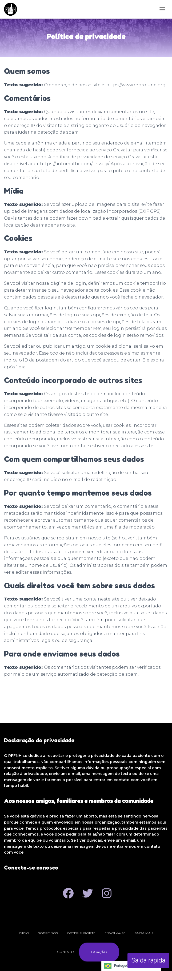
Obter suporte (81, 933)
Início (24, 933)
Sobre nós (48, 933)
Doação (99, 952)
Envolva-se (115, 933)
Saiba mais (144, 933)
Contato (65, 952)
